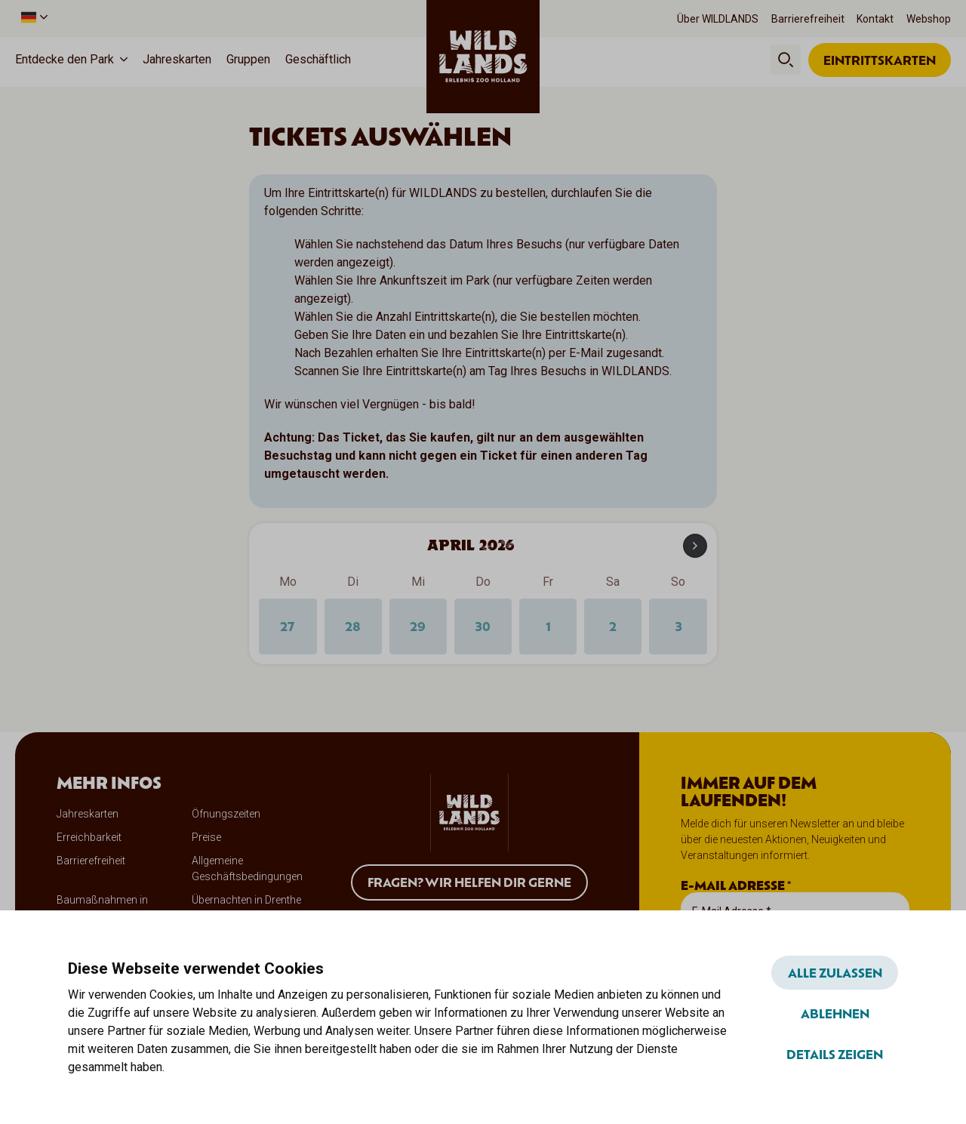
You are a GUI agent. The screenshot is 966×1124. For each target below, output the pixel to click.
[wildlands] (483, 57)
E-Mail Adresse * (736, 887)
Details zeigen (834, 1053)
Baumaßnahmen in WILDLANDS (102, 909)
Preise (206, 839)
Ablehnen (835, 1013)
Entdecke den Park (64, 59)
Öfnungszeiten (226, 815)
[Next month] (695, 546)
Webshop (928, 19)
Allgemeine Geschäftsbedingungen (247, 870)
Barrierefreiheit (807, 19)
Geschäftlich (318, 59)
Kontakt (875, 19)
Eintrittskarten (879, 59)
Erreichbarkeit (89, 839)
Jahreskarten (177, 59)
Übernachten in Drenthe (246, 901)
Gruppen (248, 59)
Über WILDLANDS (717, 19)
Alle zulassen (835, 972)
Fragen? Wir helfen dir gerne (469, 883)
